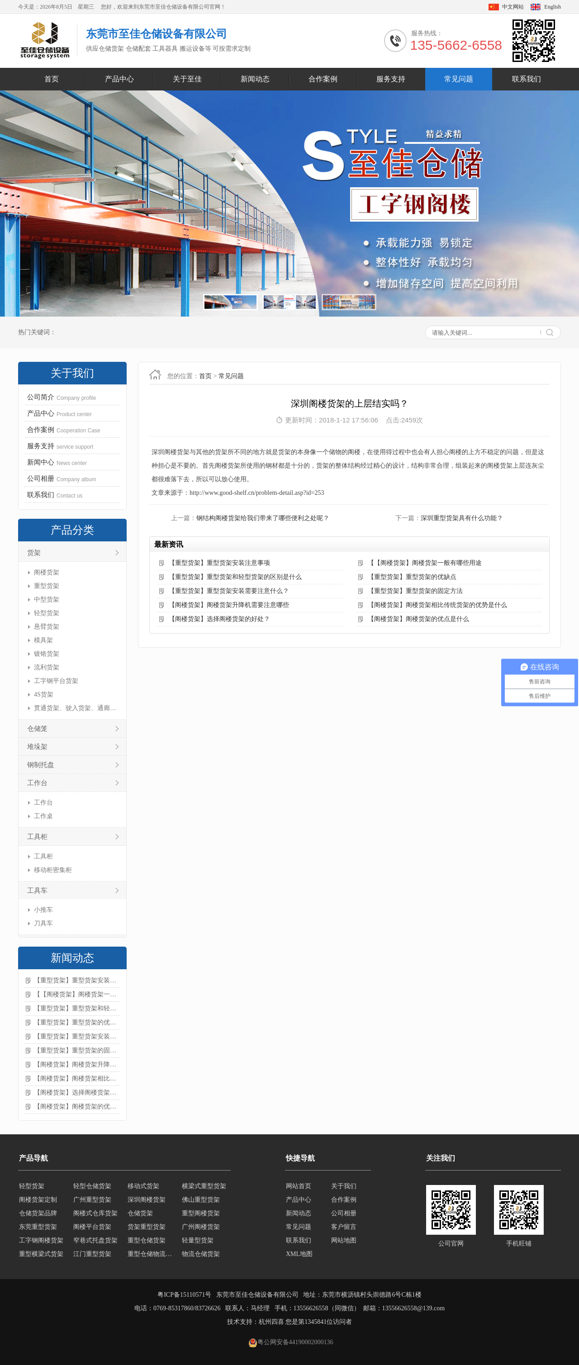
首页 (51, 79)
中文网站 (513, 7)
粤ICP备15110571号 (184, 1294)
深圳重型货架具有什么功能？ (462, 518)
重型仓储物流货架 (152, 1254)
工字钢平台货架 (56, 681)
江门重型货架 (92, 1254)
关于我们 (343, 1186)
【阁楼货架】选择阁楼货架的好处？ (77, 1092)
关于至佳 (187, 79)
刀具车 (43, 923)
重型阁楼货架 (201, 1213)
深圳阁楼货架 (147, 1199)
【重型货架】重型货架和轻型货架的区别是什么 (77, 1008)
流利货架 (46, 667)
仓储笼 (37, 728)
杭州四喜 (271, 1321)
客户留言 (343, 1226)
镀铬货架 (46, 653)
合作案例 (322, 79)
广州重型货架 (92, 1199)
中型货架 (46, 599)
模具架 (43, 640)
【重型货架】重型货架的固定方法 (77, 1050)
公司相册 (343, 1213)
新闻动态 (255, 79)
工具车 (37, 890)
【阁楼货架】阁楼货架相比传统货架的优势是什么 (77, 1078)
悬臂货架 (46, 626)
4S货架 (43, 694)
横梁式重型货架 (204, 1186)
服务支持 (390, 79)
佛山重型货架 (201, 1199)
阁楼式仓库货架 (95, 1213)
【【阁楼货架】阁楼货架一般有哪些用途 (77, 994)
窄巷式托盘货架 (95, 1240)
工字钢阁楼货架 (41, 1240)
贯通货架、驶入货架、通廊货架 (76, 708)
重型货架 (46, 586)
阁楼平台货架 (92, 1226)
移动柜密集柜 (53, 870)
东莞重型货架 (38, 1226)
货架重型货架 (147, 1226)
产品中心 (119, 79)
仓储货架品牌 (38, 1213)
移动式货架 (143, 1186)
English (552, 7)
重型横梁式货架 (41, 1254)
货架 (34, 552)
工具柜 (37, 836)
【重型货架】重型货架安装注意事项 (77, 980)
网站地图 (343, 1240)
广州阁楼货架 (201, 1226)
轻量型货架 (198, 1240)
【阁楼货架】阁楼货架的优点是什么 (77, 1106)
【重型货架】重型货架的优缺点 (77, 1022)
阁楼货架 (46, 572)
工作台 (37, 783)
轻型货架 (46, 613)
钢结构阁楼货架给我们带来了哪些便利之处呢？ (262, 518)
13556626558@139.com (413, 1308)
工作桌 (43, 816)
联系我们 (526, 79)
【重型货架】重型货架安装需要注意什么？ (77, 1036)
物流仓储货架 (201, 1254)
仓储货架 (140, 1213)
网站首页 (298, 1186)
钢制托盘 (40, 764)
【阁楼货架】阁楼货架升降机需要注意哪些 (77, 1064)
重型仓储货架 (147, 1240)
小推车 (43, 909)
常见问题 (458, 79)
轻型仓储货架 (92, 1186)
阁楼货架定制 (38, 1199)
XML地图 (299, 1254)
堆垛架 (37, 746)
